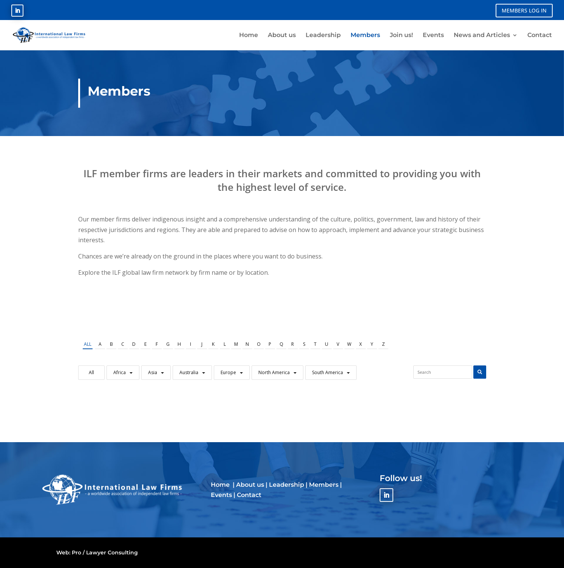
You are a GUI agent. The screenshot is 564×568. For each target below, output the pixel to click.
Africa (119, 372)
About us (250, 484)
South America (327, 372)
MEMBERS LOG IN (524, 10)
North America (274, 372)
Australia (188, 372)
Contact (249, 494)
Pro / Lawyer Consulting (105, 552)
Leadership (286, 484)
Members (323, 484)
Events (221, 494)
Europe (228, 372)
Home (221, 484)
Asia (152, 372)
